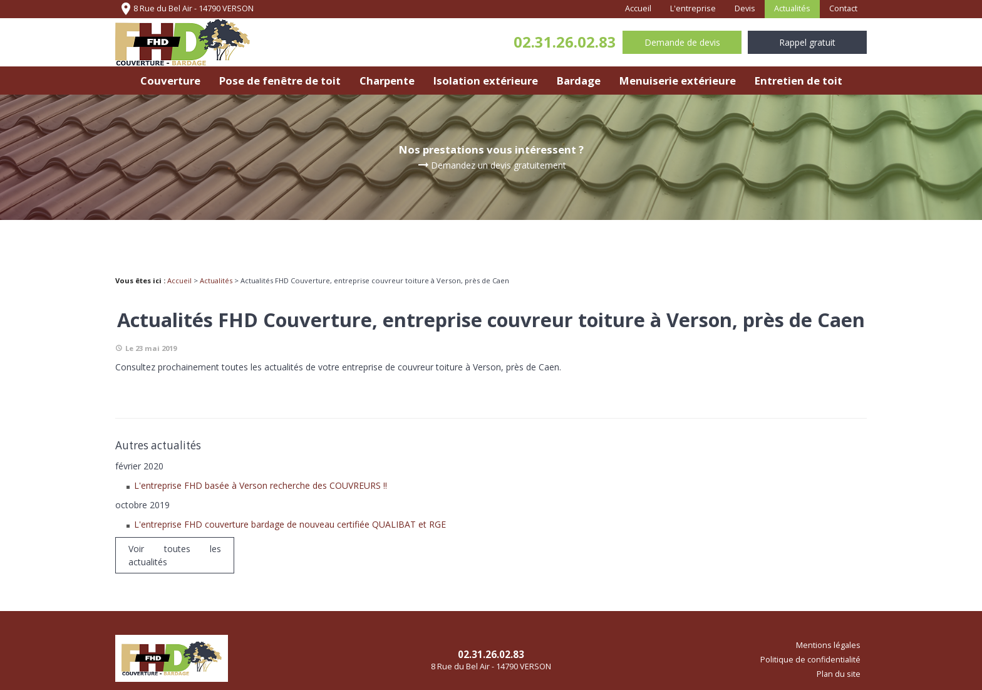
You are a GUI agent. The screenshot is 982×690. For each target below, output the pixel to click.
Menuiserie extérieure (677, 80)
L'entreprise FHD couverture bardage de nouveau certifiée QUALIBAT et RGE (290, 524)
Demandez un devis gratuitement (491, 165)
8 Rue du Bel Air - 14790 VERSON (186, 8)
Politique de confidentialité (810, 659)
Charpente (387, 80)
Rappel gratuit (807, 42)
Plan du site (839, 674)
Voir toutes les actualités (174, 555)
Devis (745, 8)
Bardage (579, 80)
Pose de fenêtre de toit (280, 80)
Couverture (170, 80)
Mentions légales (828, 645)
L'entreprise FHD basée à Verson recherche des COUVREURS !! (260, 485)
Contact (843, 8)
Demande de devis (682, 42)
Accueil (638, 8)
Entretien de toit (798, 80)
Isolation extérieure (485, 80)
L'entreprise (693, 8)
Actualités (792, 8)
